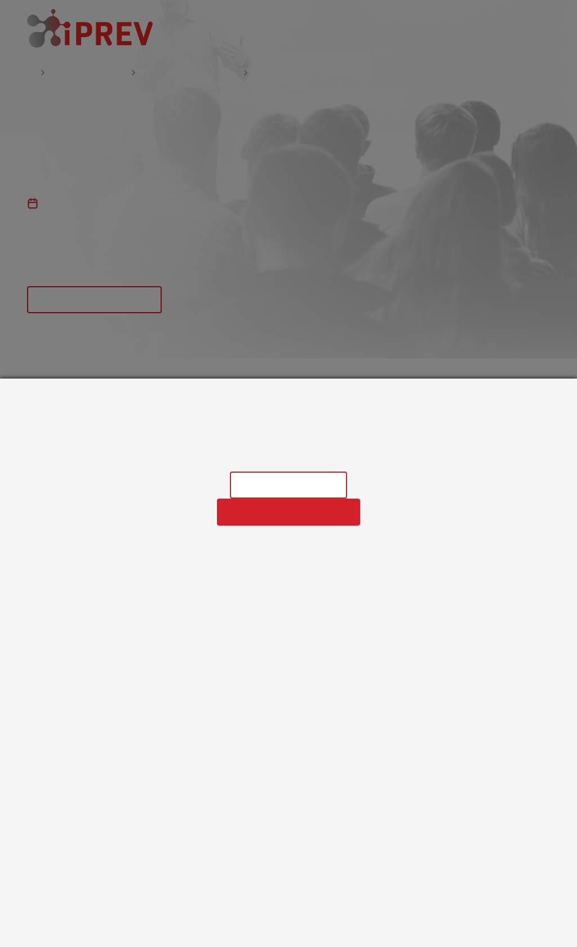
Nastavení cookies (288, 485)
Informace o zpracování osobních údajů (288, 456)
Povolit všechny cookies (288, 512)
